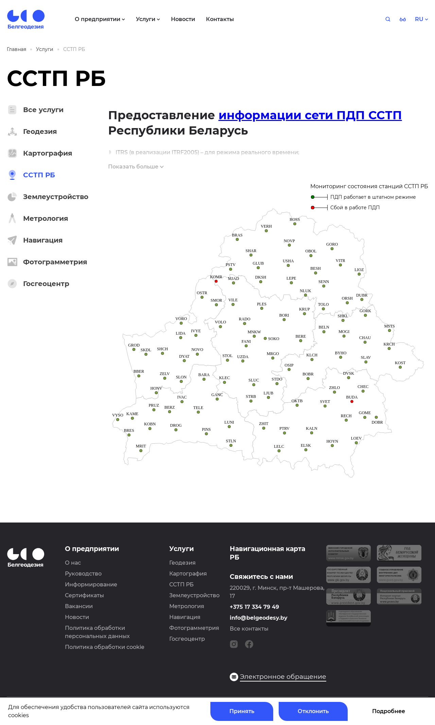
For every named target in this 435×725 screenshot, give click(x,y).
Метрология (186, 606)
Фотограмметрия (194, 628)
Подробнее (388, 711)
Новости (77, 617)
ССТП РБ (181, 584)
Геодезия (182, 563)
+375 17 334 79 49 (254, 607)
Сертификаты (84, 595)
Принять (241, 711)
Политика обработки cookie (104, 647)
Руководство (83, 573)
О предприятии (92, 549)
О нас (73, 563)
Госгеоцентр (187, 639)
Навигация (185, 617)
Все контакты (249, 628)
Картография (188, 573)
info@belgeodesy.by (259, 618)
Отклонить (313, 711)
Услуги (181, 549)
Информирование (91, 584)
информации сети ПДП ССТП (310, 115)
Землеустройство (194, 595)
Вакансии (79, 606)
